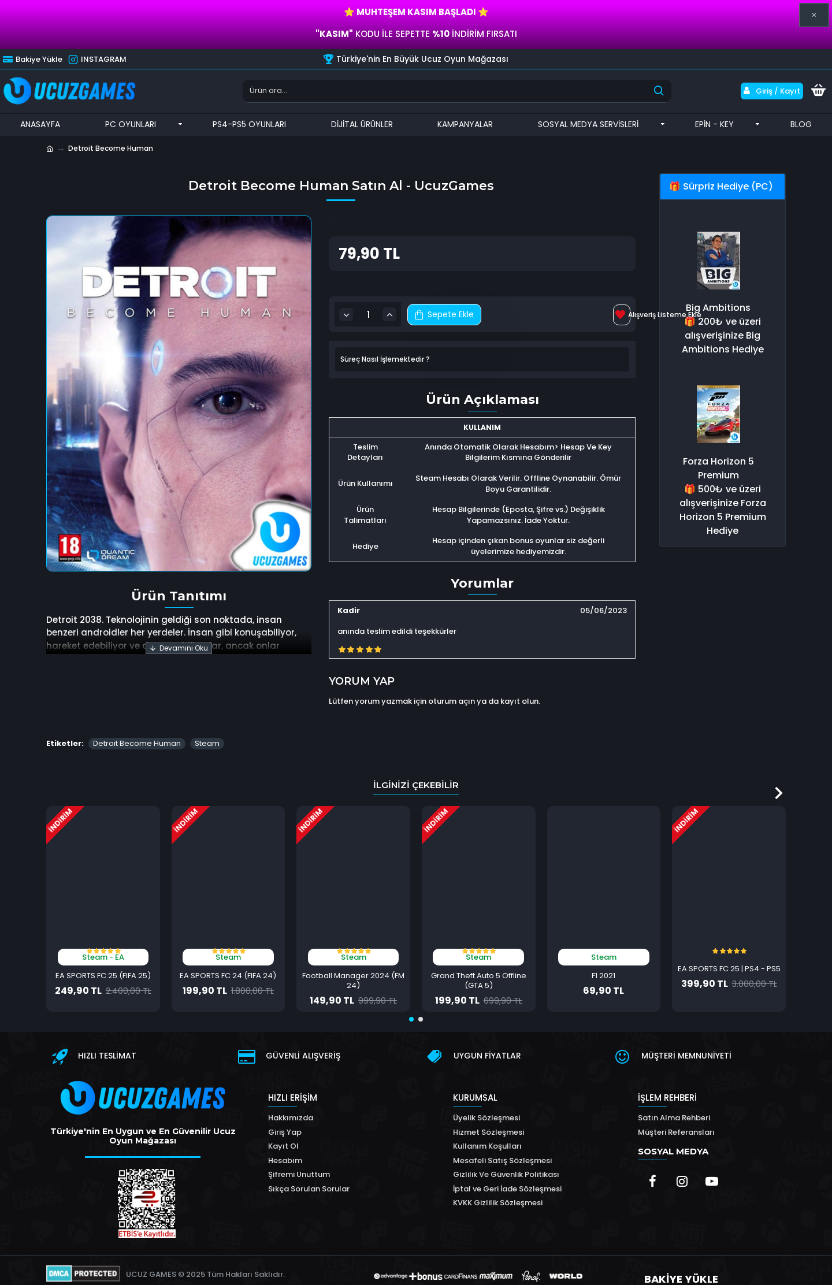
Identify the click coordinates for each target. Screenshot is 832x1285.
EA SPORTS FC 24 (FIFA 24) (228, 955)
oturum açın (451, 694)
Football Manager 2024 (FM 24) (353, 960)
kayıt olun (519, 694)
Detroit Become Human (137, 722)
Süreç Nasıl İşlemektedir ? (385, 360)
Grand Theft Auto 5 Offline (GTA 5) (478, 960)
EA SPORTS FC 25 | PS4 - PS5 (729, 948)
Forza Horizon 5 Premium (718, 468)
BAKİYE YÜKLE (680, 1260)
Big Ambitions (718, 307)
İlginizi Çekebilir (416, 764)
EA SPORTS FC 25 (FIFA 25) (103, 955)
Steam (207, 722)
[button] (778, 771)
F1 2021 (603, 955)
